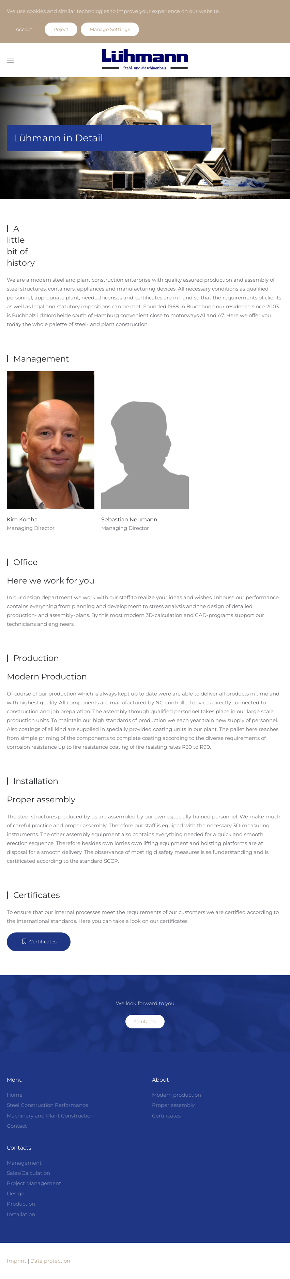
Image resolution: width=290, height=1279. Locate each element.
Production (21, 1203)
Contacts (145, 1021)
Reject (61, 29)
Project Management (34, 1183)
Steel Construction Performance (47, 1105)
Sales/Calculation (28, 1173)
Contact (17, 1126)
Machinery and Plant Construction (50, 1115)
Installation (21, 1214)
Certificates (39, 941)
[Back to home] (145, 60)
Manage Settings (110, 29)
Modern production (176, 1095)
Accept (24, 29)
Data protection (50, 1260)
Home (14, 1095)
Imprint (16, 1260)
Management (24, 1162)
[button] (10, 60)
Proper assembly (173, 1105)
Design (16, 1193)
